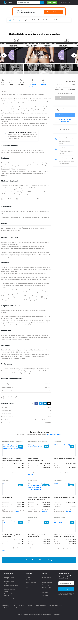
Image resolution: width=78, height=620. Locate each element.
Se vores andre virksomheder (39, 25)
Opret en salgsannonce (55, 605)
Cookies (30, 605)
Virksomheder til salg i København (9, 594)
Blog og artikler (6, 607)
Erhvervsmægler (46, 585)
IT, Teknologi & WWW (14, 31)
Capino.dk (18, 607)
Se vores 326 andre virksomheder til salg (39, 560)
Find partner (45, 590)
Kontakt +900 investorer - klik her (65, 115)
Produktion (28, 580)
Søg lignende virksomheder (53, 12)
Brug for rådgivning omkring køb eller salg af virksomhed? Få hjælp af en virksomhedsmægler (17, 397)
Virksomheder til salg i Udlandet (11, 598)
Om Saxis (21, 605)
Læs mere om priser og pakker (54, 434)
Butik (27, 587)
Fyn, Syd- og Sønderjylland (32, 85)
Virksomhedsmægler (47, 582)
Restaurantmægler (46, 587)
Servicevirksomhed (30, 585)
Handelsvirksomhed (31, 582)
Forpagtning (45, 592)
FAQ (13, 605)
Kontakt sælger (65, 98)
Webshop (37, 31)
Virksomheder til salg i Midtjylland (9, 582)
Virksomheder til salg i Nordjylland (9, 578)
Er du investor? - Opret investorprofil (65, 120)
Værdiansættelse (46, 580)
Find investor (45, 595)
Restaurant (28, 590)
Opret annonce (52, 2)
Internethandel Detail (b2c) (27, 31)
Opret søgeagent (41, 605)
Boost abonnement (46, 577)
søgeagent (21, 20)
